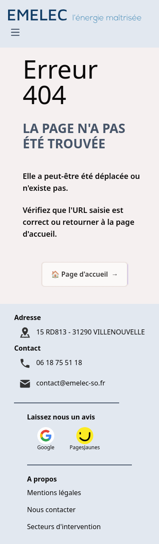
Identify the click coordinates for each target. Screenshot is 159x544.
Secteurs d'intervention (64, 526)
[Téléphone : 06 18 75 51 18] (79, 363)
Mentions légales (54, 492)
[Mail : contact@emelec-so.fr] (79, 384)
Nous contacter (51, 509)
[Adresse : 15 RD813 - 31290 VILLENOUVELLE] (79, 333)
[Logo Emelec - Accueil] (77, 15)
